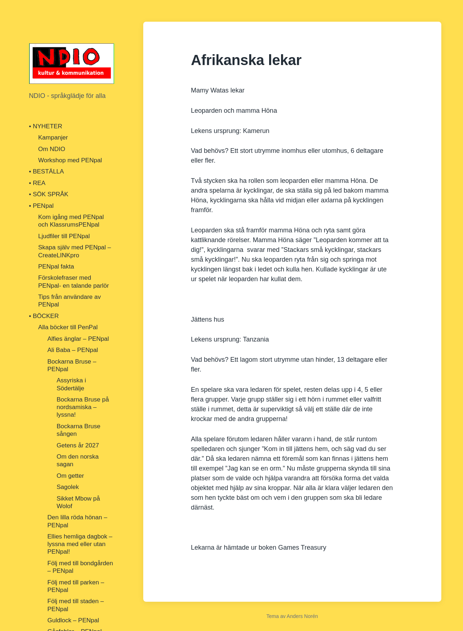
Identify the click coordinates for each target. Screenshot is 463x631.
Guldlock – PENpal (73, 620)
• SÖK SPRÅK (48, 194)
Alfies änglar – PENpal (78, 338)
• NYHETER (45, 126)
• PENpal (41, 205)
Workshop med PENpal (70, 160)
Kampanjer (53, 137)
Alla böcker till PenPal (68, 327)
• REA (37, 183)
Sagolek (68, 487)
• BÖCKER (44, 316)
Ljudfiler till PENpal (64, 236)
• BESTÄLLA (46, 171)
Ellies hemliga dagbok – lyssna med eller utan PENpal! (79, 544)
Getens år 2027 (78, 445)
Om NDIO (51, 149)
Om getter (70, 475)
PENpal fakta (56, 266)
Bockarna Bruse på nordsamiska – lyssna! (83, 407)
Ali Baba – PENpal (72, 350)
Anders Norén (302, 616)
